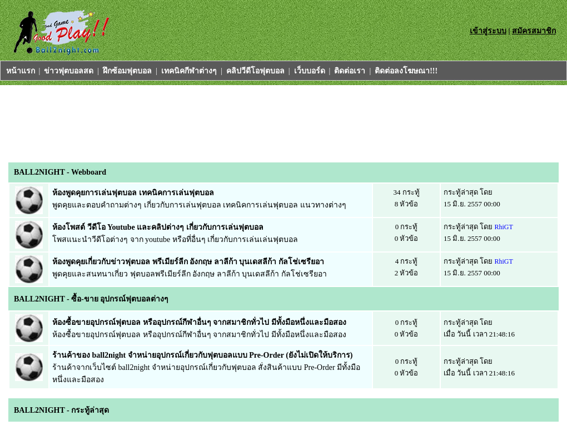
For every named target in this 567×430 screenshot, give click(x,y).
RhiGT (504, 227)
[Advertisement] (210, 121)
